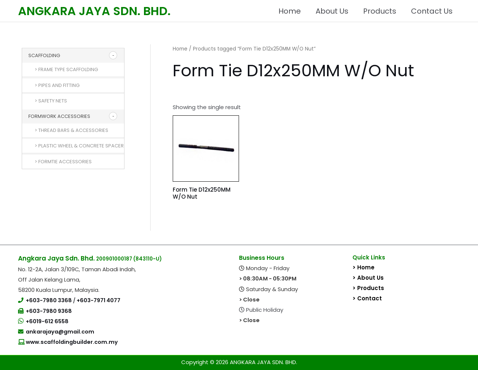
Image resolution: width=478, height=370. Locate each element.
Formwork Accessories (59, 116)
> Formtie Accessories (63, 161)
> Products (368, 288)
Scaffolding (44, 55)
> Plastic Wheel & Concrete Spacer (79, 145)
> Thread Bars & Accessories (71, 130)
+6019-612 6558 (47, 321)
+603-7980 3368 (49, 300)
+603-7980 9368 (49, 311)
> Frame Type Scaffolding (66, 69)
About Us (332, 11)
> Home (363, 267)
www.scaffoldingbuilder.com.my (71, 342)
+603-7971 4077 (98, 300)
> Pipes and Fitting (57, 85)
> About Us (368, 278)
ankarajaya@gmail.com (60, 331)
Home (289, 11)
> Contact (367, 298)
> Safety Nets (51, 100)
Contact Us (432, 11)
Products (379, 11)
